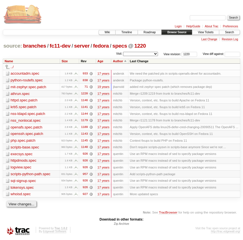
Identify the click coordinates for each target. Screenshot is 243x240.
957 (85, 175)
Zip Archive (121, 224)
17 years (103, 73)
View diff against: (221, 53)
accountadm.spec (25, 73)
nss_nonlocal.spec (26, 121)
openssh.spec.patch (27, 134)
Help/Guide (193, 26)
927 (85, 195)
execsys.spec (22, 154)
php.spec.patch (23, 141)
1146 (84, 100)
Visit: (119, 53)
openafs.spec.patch (27, 127)
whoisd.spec (21, 195)
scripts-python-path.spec (31, 175)
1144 (84, 114)
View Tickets (205, 32)
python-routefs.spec (27, 80)
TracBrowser (168, 213)
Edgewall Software (54, 232)
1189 (84, 127)
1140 (84, 148)
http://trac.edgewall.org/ (225, 232)
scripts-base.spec (25, 148)
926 (85, 154)
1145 (84, 141)
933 (85, 73)
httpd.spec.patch (24, 100)
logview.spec (21, 168)
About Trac (211, 26)
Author (118, 61)
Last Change (209, 39)
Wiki (107, 32)
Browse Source (176, 32)
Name (9, 61)
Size (65, 61)
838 (85, 80)
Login (178, 26)
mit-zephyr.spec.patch (28, 87)
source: (12, 46)
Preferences (230, 26)
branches (34, 46)
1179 (84, 121)
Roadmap (150, 32)
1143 (84, 134)
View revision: (172, 53)
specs (119, 46)
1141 (84, 107)
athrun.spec (20, 94)
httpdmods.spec (24, 161)
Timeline (126, 32)
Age (100, 61)
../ (12, 67)
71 (86, 87)
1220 (140, 46)
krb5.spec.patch (24, 107)
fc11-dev (60, 46)
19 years (103, 87)
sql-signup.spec (23, 181)
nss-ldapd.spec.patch (28, 114)
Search (229, 32)
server (82, 46)
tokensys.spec (22, 188)
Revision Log (230, 39)
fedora (101, 46)
